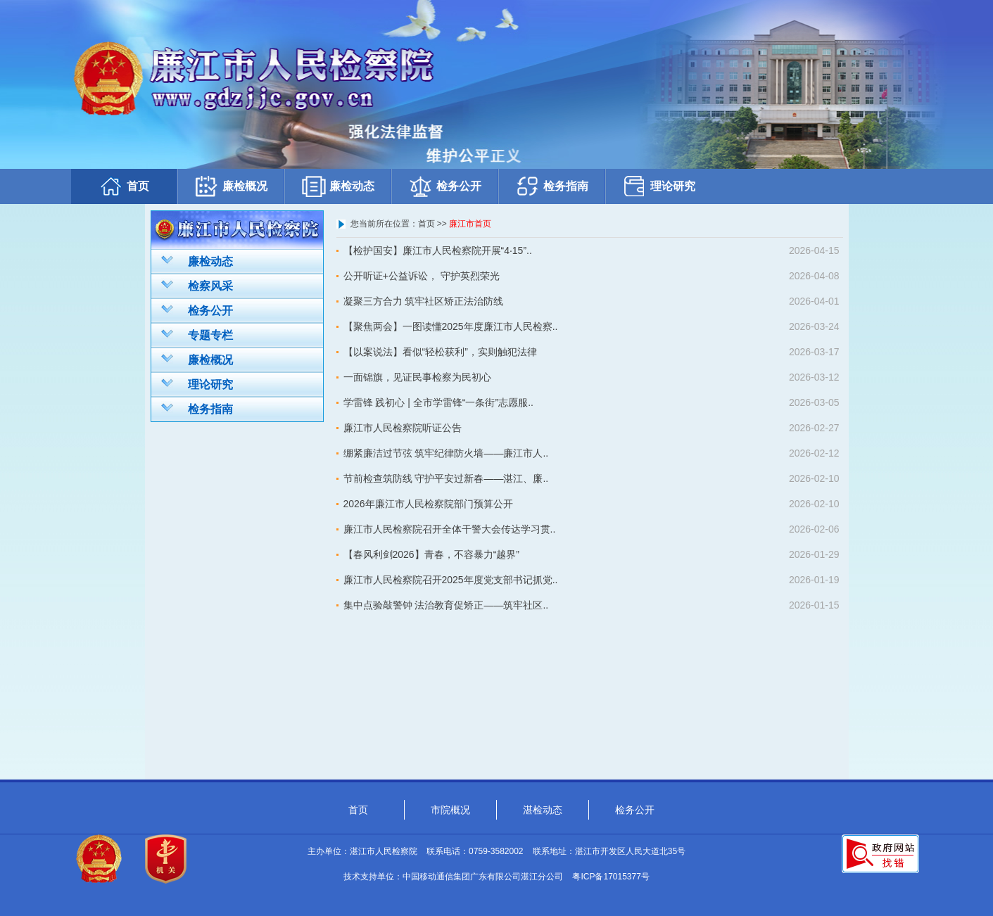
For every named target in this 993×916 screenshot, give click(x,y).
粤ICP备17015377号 (610, 877)
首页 (124, 186)
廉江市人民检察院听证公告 (402, 427)
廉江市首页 (470, 224)
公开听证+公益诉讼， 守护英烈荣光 (421, 275)
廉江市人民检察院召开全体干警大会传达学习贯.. (449, 529)
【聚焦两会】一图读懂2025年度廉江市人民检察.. (450, 326)
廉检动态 (337, 186)
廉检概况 (230, 186)
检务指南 (551, 186)
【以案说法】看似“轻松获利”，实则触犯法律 (440, 351)
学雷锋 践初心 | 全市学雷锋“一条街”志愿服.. (438, 402)
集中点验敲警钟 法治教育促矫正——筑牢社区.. (446, 605)
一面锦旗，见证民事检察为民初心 (417, 377)
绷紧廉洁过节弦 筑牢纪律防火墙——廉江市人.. (446, 453)
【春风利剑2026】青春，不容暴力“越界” (431, 554)
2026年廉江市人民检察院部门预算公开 (428, 503)
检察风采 (197, 285)
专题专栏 (197, 334)
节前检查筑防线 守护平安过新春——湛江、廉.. (446, 478)
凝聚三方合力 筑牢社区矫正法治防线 (423, 301)
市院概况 (450, 809)
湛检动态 (542, 809)
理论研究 (658, 186)
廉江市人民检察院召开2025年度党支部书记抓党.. (450, 579)
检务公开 (444, 186)
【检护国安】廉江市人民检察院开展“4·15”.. (437, 250)
